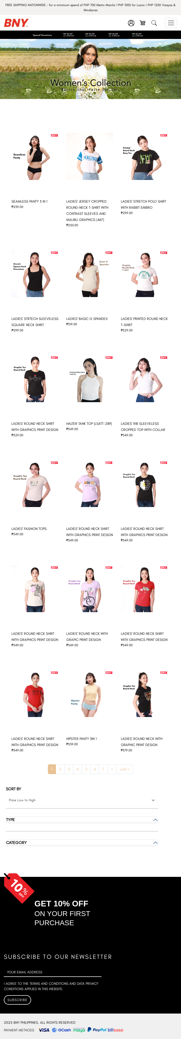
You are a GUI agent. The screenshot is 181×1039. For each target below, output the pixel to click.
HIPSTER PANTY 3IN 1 (81, 739)
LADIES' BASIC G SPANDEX (87, 319)
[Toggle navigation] (171, 23)
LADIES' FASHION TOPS (29, 529)
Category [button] (16, 842)
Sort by (13, 789)
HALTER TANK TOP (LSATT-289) (89, 424)
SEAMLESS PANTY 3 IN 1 (29, 201)
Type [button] (10, 819)
